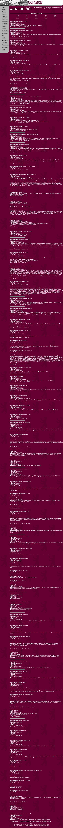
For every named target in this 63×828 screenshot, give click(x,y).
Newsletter (35, 824)
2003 (17, 15)
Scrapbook (21, 825)
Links (48, 825)
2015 (36, 18)
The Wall (35, 825)
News (15, 824)
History (44, 824)
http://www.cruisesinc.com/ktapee (22, 687)
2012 (55, 16)
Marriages (31, 825)
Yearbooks (16, 825)
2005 (36, 15)
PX (24, 825)
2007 (55, 15)
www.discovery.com (19, 807)
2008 (17, 16)
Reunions (40, 824)
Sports (47, 824)
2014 (27, 18)
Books (27, 825)
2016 (46, 18)
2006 (46, 15)
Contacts (26, 824)
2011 (46, 16)
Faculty (22, 824)
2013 (17, 18)
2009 (27, 16)
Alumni (18, 824)
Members (30, 824)
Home (31, 823)
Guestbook (40, 825)
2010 (36, 16)
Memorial (44, 825)
